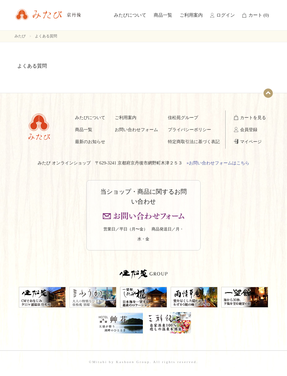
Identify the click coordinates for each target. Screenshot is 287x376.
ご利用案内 (191, 15)
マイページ (251, 141)
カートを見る (253, 117)
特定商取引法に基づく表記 (194, 141)
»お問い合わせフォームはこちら (218, 162)
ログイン (225, 15)
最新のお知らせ (90, 141)
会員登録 (248, 129)
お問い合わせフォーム (136, 129)
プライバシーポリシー (189, 129)
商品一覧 (163, 15)
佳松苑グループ (183, 117)
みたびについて (130, 15)
